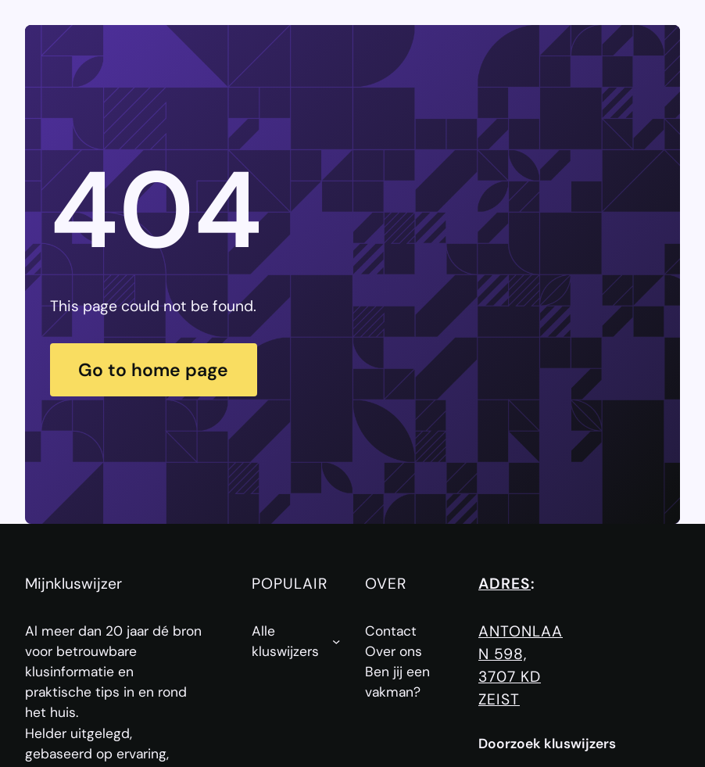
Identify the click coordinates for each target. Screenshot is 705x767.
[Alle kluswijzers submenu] (336, 641)
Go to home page (153, 370)
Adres (504, 583)
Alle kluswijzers (285, 641)
